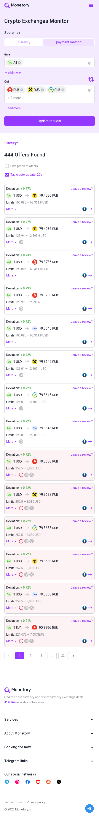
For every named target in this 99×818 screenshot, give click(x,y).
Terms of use (13, 802)
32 (63, 655)
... (52, 655)
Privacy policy (36, 802)
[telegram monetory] (7, 781)
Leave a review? (82, 188)
